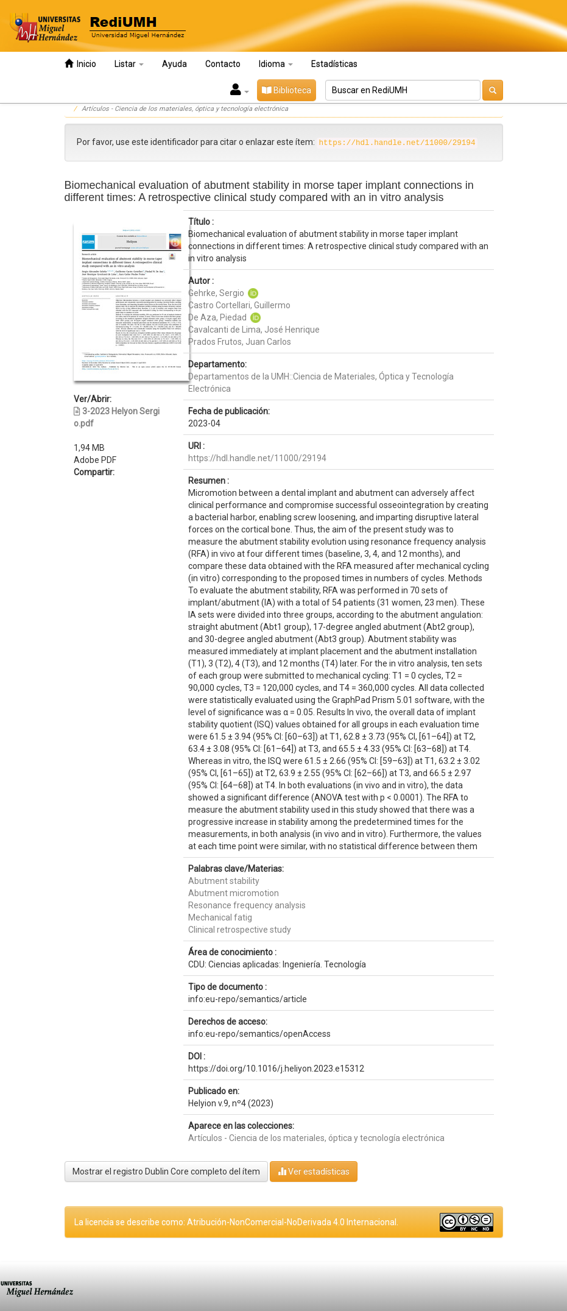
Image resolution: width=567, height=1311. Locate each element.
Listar (129, 64)
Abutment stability (223, 881)
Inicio (80, 63)
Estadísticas (334, 64)
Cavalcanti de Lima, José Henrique (254, 329)
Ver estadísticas (314, 1171)
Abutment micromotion (233, 893)
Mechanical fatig (220, 917)
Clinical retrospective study (239, 930)
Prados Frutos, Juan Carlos (239, 342)
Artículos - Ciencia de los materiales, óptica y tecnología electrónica (185, 109)
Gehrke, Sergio (216, 293)
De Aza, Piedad (218, 317)
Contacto (223, 64)
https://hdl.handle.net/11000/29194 (257, 458)
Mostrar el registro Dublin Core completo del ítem (166, 1171)
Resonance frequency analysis (247, 905)
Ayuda (174, 64)
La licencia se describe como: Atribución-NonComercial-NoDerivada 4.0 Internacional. (236, 1222)
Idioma (276, 64)
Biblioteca (286, 90)
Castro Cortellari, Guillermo (239, 305)
